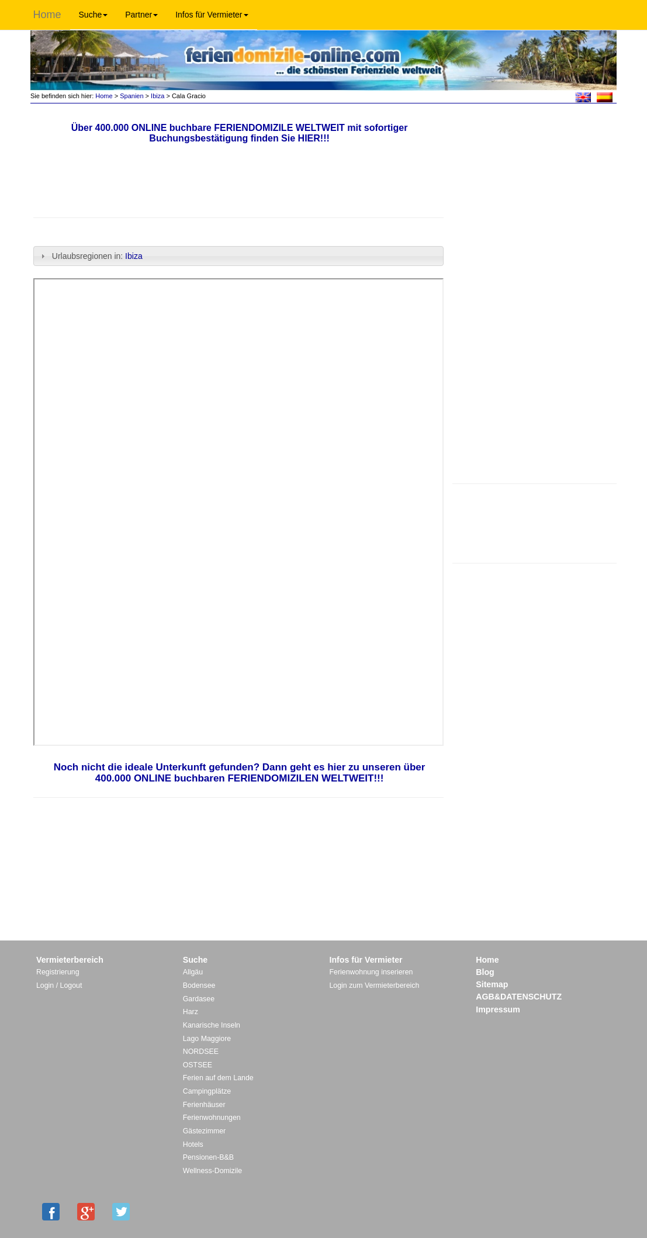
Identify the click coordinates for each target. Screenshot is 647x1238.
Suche (93, 14)
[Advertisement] (535, 522)
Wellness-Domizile (212, 1171)
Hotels (193, 1144)
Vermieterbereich (69, 959)
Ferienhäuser (204, 1105)
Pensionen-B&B (208, 1157)
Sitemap (492, 984)
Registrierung (57, 972)
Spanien (131, 95)
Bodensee (199, 985)
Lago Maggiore (207, 1039)
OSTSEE (197, 1065)
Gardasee (198, 999)
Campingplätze (207, 1091)
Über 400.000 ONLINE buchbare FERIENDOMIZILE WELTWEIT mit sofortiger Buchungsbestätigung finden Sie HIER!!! (239, 133)
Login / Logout (59, 985)
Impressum (498, 1009)
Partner (141, 14)
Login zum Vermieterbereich (375, 985)
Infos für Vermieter (211, 14)
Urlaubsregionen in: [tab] (91, 256)
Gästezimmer (204, 1131)
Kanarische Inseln (211, 1025)
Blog (485, 972)
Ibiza (157, 95)
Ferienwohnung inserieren (371, 972)
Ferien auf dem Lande (218, 1078)
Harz (190, 1012)
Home (47, 14)
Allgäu (193, 972)
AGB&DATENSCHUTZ (519, 996)
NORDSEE (201, 1051)
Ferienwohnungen (212, 1117)
